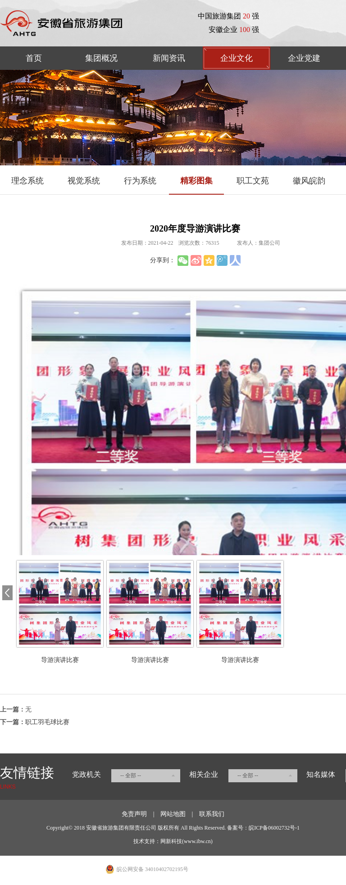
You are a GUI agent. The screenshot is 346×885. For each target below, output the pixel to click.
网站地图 (173, 814)
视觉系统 (84, 180)
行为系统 (140, 180)
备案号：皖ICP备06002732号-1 (263, 828)
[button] (7, 593)
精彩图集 (196, 180)
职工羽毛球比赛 (47, 722)
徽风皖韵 (309, 180)
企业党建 (304, 58)
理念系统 (27, 180)
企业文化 (236, 58)
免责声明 (134, 814)
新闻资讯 (169, 58)
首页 (34, 58)
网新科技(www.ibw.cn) (186, 841)
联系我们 (211, 814)
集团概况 (101, 58)
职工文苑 (253, 180)
